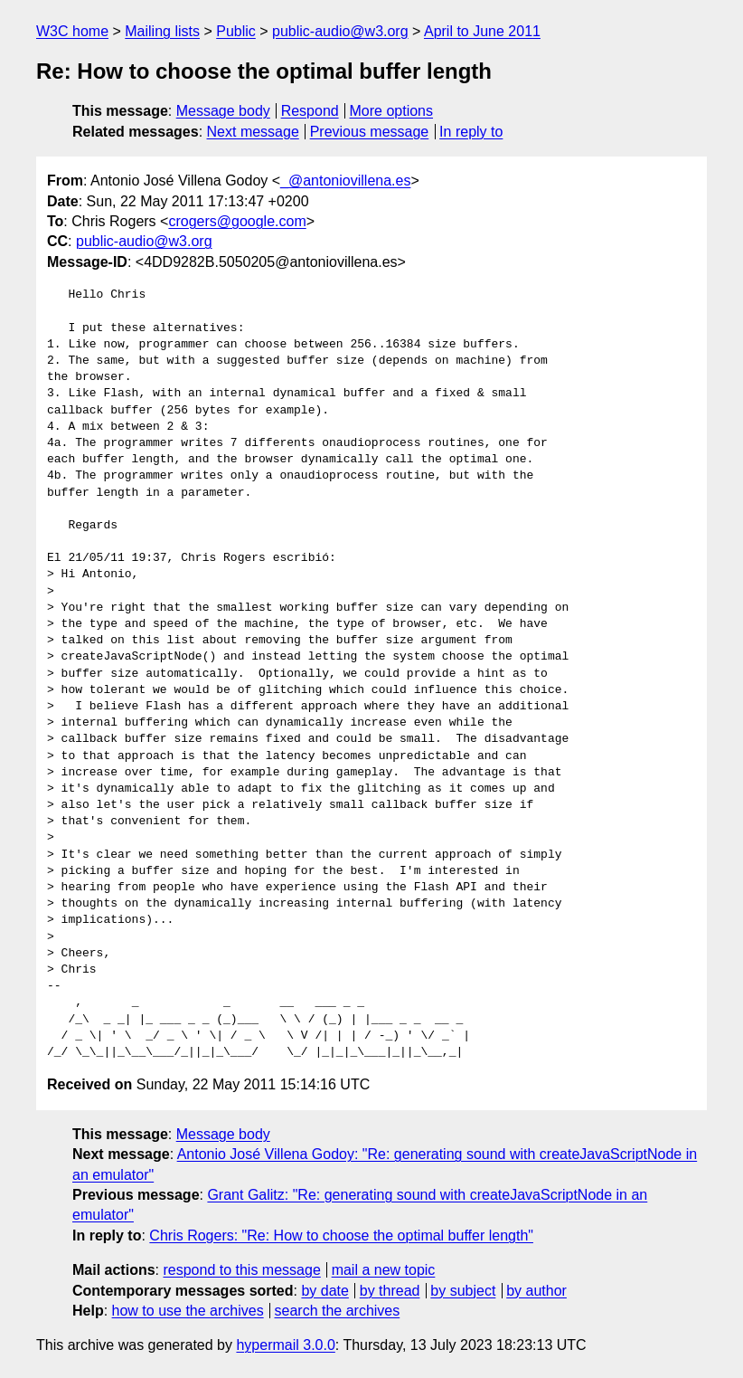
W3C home (72, 31)
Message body (223, 111)
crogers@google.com (237, 221)
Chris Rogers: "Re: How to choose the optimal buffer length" (341, 1235)
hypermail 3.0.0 (285, 1345)
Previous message (369, 131)
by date (324, 1290)
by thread (390, 1290)
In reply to (471, 131)
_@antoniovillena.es (345, 180)
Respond (310, 111)
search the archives (337, 1310)
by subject (462, 1290)
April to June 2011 (482, 31)
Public (236, 31)
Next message (253, 131)
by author (536, 1290)
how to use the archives (188, 1310)
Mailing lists (162, 31)
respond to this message (241, 1270)
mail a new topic (384, 1270)
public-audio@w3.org (340, 31)
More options (392, 111)
